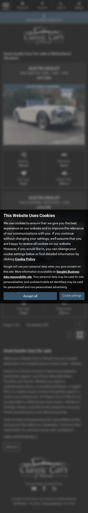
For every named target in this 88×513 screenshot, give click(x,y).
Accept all (30, 296)
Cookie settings (71, 295)
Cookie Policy (25, 259)
